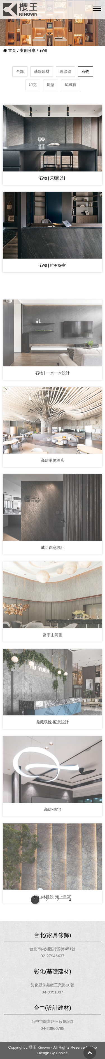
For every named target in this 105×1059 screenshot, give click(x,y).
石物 (85, 71)
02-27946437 (52, 956)
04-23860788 (52, 1028)
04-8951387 (52, 992)
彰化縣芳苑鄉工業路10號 (52, 985)
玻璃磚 (65, 71)
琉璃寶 (70, 84)
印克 (33, 84)
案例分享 (28, 50)
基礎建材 (42, 71)
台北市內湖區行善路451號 (52, 949)
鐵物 (51, 84)
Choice (62, 1053)
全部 (20, 71)
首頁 (9, 50)
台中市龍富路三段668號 (52, 1021)
